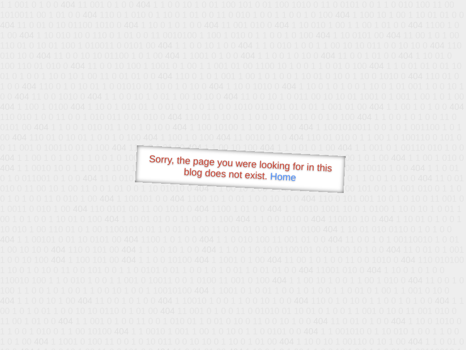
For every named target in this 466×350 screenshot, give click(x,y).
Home (283, 177)
